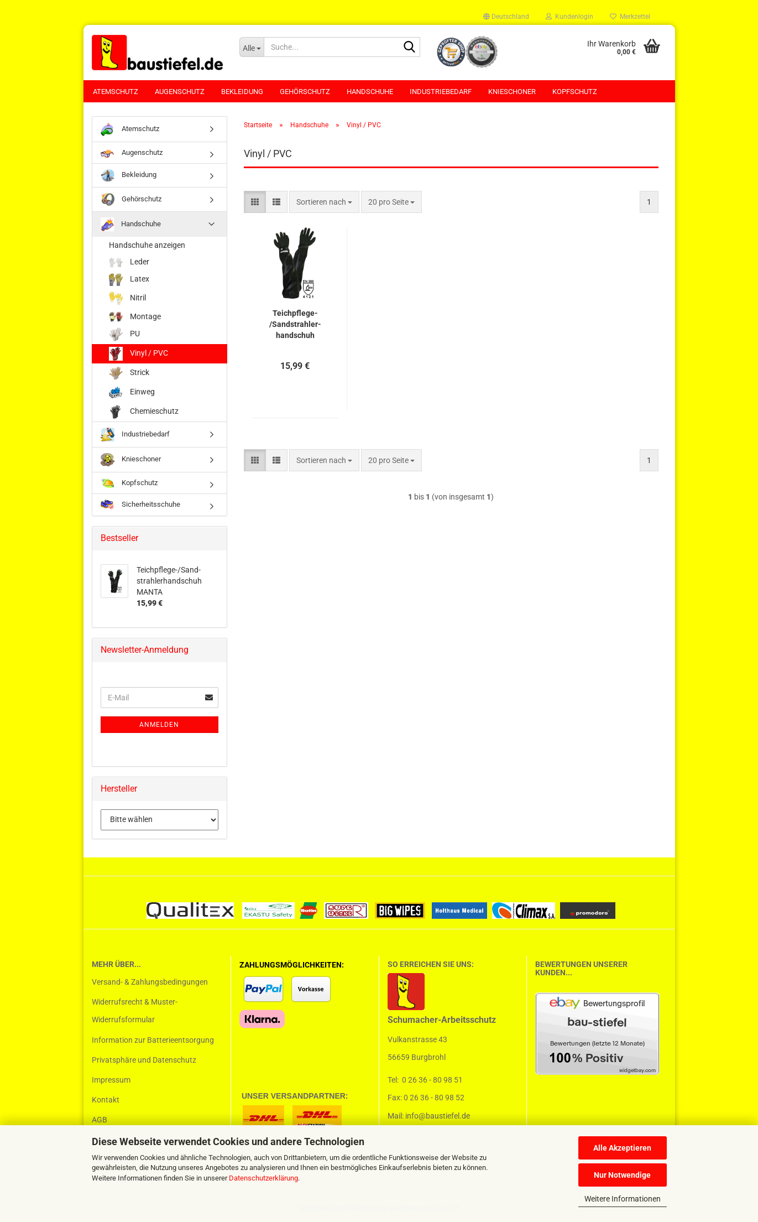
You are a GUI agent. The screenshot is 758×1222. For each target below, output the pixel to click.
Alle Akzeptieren (622, 1147)
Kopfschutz (574, 91)
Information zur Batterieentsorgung (153, 1040)
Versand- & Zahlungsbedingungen (150, 981)
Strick (129, 373)
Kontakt (105, 1099)
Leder (129, 262)
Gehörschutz (305, 91)
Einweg (132, 392)
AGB (99, 1119)
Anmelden (159, 725)
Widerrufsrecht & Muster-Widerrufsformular (134, 1010)
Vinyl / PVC (138, 354)
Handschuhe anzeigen (147, 245)
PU (124, 334)
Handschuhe (370, 91)
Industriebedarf (441, 91)
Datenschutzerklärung (263, 1178)
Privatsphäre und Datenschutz (144, 1059)
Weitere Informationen (622, 1198)
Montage (135, 316)
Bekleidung (242, 91)
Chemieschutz (144, 412)
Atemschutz (115, 91)
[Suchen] (409, 48)
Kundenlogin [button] (569, 16)
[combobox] (324, 202)
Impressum (111, 1079)
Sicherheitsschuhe (140, 505)
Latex (129, 279)
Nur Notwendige (622, 1175)
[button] (506, 16)
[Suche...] (251, 47)
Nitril (127, 298)
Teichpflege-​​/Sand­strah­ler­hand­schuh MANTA (295, 325)
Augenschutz (180, 91)
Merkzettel (630, 16)
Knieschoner (512, 91)
